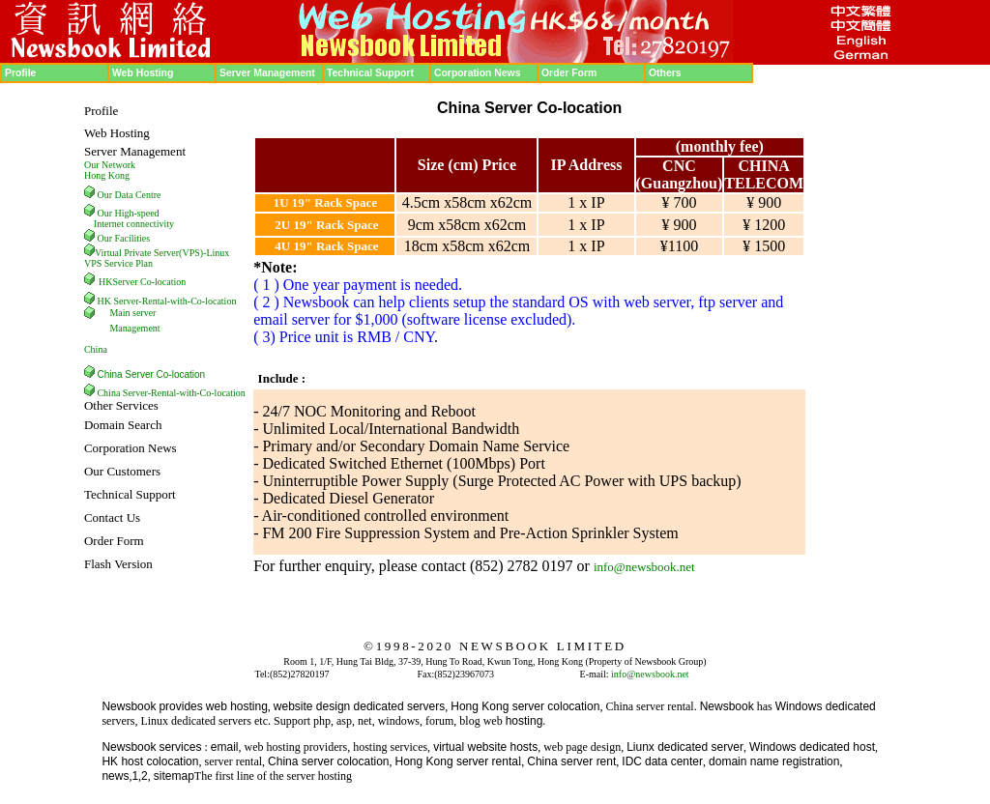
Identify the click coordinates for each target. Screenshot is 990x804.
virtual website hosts (485, 747)
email (225, 747)
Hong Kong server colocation (525, 706)
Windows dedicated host (812, 747)
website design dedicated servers (359, 706)
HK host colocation (150, 761)
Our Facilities (123, 238)
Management (134, 328)
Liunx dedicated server (684, 747)
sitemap (174, 776)
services (180, 747)
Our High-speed (128, 213)
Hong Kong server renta (456, 761)
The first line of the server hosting (273, 776)
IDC (632, 761)
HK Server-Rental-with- (143, 301)
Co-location (213, 301)
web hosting (237, 706)
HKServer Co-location (142, 281)
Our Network (109, 164)
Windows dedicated (825, 706)
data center (674, 761)
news (115, 776)
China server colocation (328, 761)
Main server (132, 312)
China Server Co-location (151, 374)
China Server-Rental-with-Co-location (171, 393)
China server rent (571, 761)
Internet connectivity (134, 223)
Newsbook (129, 706)
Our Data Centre (128, 194)
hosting (524, 721)
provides (180, 706)
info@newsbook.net (644, 567)
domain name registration (774, 761)
